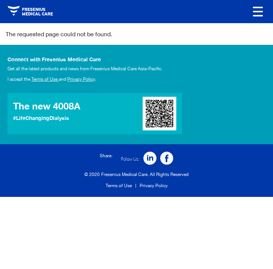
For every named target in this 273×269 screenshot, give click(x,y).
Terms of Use (45, 79)
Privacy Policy (81, 79)
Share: (106, 155)
